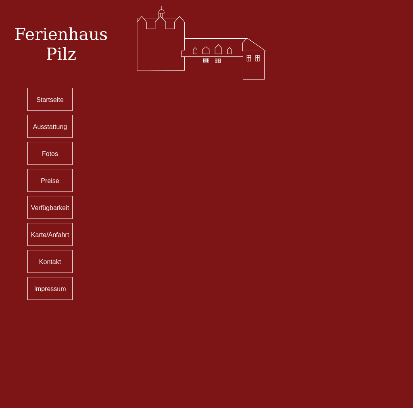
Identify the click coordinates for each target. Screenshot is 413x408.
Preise (50, 180)
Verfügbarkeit (50, 207)
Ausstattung (50, 126)
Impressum (50, 288)
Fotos (50, 153)
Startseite (50, 99)
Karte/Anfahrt (50, 234)
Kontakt (50, 261)
